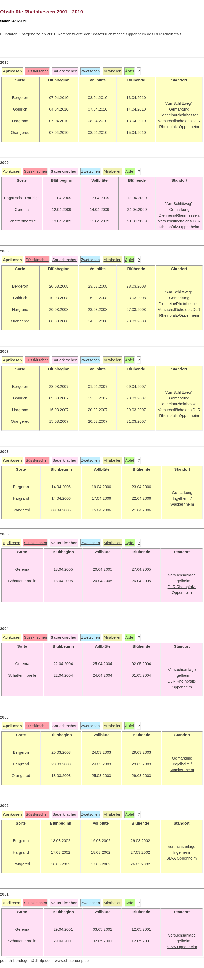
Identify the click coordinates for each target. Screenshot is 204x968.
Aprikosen (11, 171)
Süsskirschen (37, 71)
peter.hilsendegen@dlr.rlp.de (25, 960)
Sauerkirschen (64, 71)
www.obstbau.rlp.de (72, 960)
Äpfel (129, 71)
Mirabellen (112, 71)
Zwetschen (90, 71)
